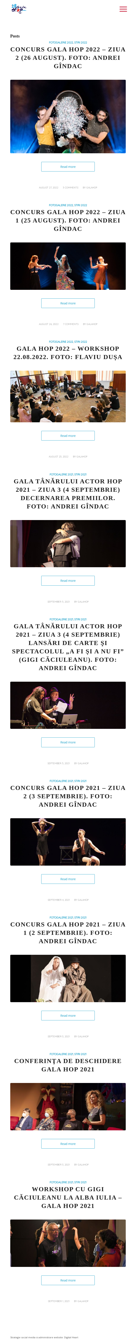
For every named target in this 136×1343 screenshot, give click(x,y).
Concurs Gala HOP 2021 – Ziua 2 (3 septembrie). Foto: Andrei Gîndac (68, 796)
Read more (68, 167)
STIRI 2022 (80, 42)
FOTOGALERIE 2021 (61, 474)
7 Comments (70, 324)
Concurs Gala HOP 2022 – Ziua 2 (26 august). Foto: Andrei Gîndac (68, 57)
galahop (91, 187)
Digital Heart (71, 1337)
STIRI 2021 (80, 474)
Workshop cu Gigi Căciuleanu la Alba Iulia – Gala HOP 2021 (68, 1197)
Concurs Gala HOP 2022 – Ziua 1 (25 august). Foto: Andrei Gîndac (68, 220)
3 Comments (70, 187)
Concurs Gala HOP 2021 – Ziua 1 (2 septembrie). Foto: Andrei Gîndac (68, 932)
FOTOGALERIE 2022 (61, 42)
